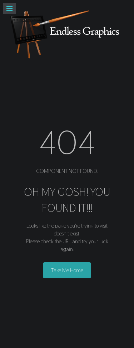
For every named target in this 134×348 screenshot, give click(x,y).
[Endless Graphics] (67, 34)
